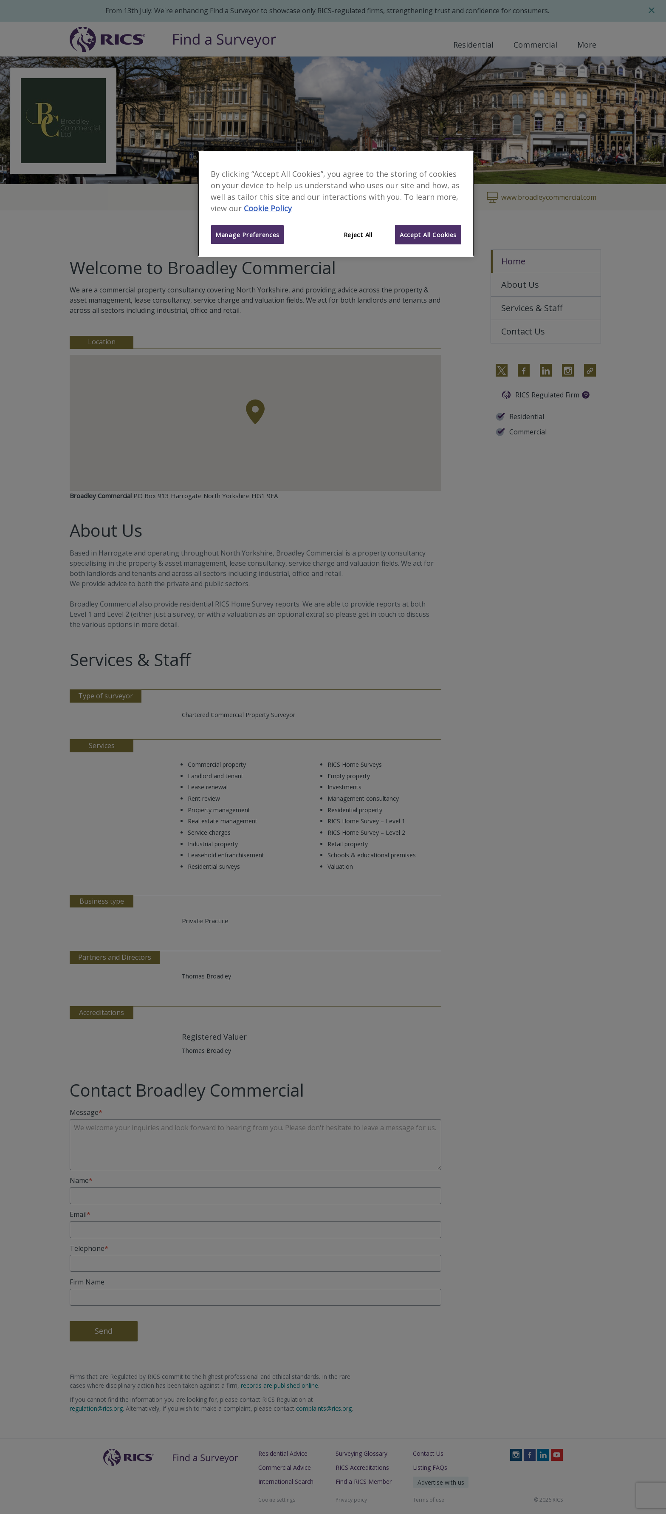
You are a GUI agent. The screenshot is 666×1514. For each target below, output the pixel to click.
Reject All (358, 234)
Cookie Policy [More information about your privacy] (268, 208)
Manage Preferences (247, 234)
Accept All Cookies (428, 234)
